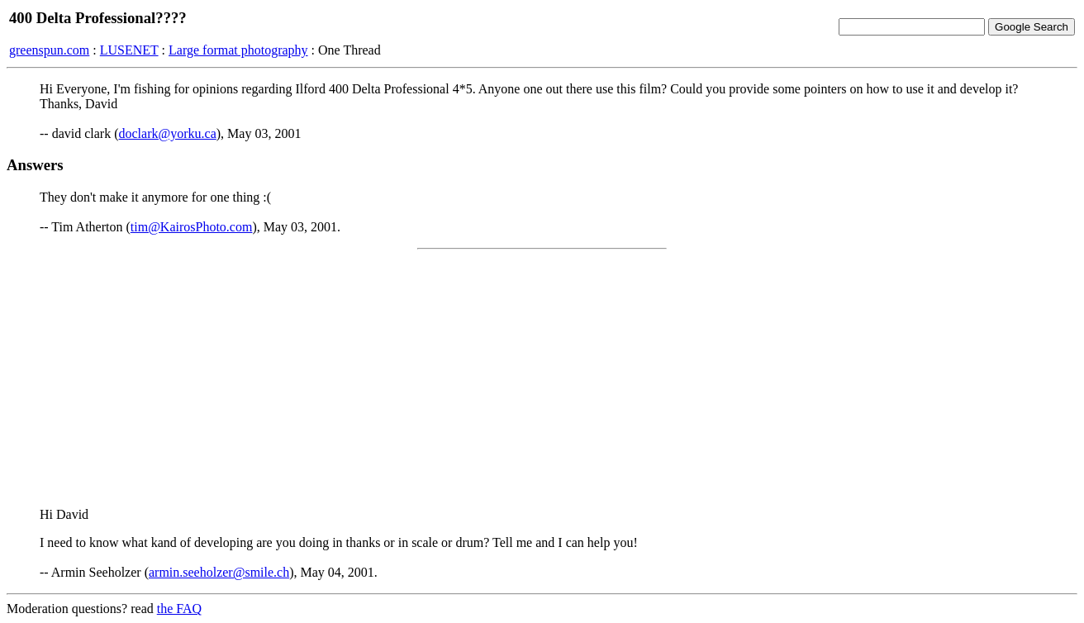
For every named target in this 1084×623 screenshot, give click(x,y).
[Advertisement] (542, 378)
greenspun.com (49, 50)
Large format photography (238, 50)
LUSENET (129, 50)
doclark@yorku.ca (167, 133)
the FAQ (179, 609)
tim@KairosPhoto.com (192, 227)
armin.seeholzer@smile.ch (219, 572)
